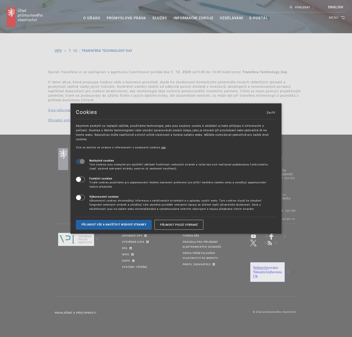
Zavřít (271, 112)
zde (163, 147)
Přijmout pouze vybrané (179, 224)
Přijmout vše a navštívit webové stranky (113, 224)
